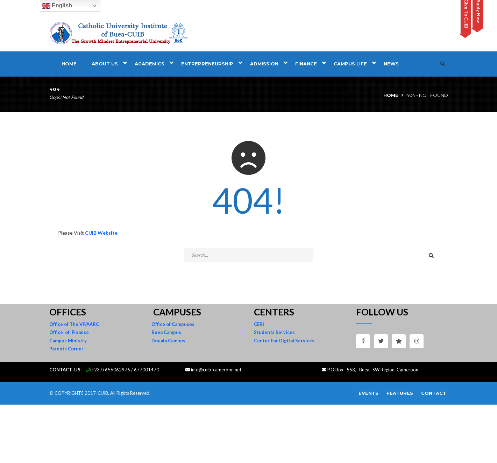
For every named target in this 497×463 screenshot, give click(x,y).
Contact (433, 393)
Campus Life (350, 63)
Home (69, 63)
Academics (149, 63)
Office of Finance (69, 332)
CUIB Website (101, 233)
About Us (105, 63)
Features (399, 393)
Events (368, 393)
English (57, 6)
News (391, 63)
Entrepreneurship (207, 63)
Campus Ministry (68, 340)
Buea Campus (166, 332)
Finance (306, 63)
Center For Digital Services (284, 340)
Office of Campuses (172, 324)
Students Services (274, 332)
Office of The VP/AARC (74, 324)
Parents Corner (66, 348)
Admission (264, 63)
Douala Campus (168, 340)
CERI (259, 324)
